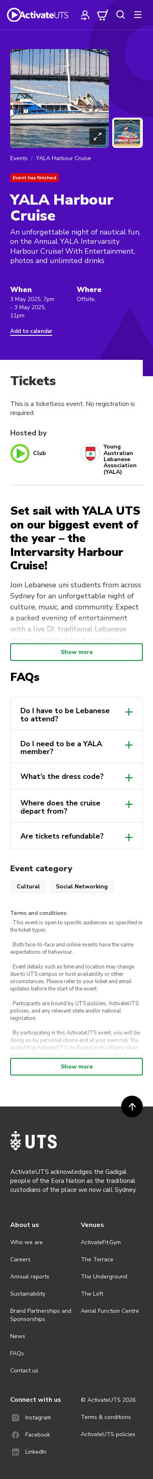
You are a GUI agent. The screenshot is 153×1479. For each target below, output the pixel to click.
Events (19, 158)
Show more (77, 652)
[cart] (103, 15)
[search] (120, 15)
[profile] (85, 15)
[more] (138, 15)
